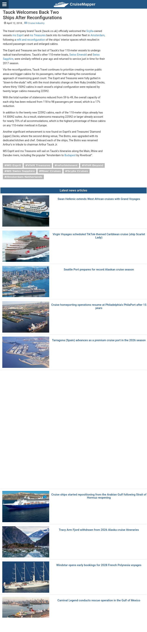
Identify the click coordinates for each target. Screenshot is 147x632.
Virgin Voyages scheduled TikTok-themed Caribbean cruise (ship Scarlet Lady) (99, 236)
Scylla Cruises (77, 171)
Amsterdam (98, 35)
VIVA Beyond (93, 165)
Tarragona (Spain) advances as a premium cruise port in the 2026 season (99, 340)
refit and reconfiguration (31, 39)
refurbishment (67, 165)
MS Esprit (14, 165)
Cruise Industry (34, 23)
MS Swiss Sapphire (21, 171)
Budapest (70, 155)
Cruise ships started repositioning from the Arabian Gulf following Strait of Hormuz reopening (98, 496)
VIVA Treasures (39, 165)
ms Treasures (37, 35)
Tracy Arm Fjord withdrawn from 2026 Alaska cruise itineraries (99, 530)
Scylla (89, 31)
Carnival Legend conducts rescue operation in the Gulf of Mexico (98, 600)
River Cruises (51, 171)
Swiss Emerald (78, 54)
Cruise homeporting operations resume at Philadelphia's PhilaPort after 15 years (98, 306)
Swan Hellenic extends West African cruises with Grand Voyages (99, 199)
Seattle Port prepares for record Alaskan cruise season (99, 269)
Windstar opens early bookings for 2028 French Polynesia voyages (98, 565)
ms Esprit (18, 35)
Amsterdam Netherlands (24, 177)
